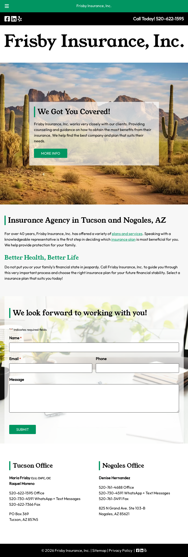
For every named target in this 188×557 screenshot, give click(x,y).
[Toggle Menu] (7, 6)
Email (15, 358)
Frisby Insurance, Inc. (94, 5)
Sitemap (99, 550)
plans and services (127, 233)
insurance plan (123, 239)
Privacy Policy (120, 550)
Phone (101, 358)
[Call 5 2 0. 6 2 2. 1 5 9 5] (170, 19)
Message (16, 379)
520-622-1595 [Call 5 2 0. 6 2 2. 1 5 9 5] (21, 493)
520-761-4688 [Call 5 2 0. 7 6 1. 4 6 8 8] (111, 487)
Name (15, 338)
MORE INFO (50, 153)
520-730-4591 (21, 498)
